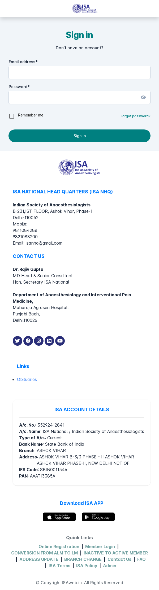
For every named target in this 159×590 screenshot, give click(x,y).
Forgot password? (136, 116)
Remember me (31, 115)
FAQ (141, 559)
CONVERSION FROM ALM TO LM (44, 553)
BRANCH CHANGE (83, 559)
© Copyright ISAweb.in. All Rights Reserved (79, 582)
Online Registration (58, 546)
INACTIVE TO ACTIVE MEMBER (116, 553)
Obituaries (27, 379)
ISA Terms (59, 565)
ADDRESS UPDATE (38, 559)
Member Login (100, 546)
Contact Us (119, 559)
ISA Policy (86, 565)
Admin (109, 565)
